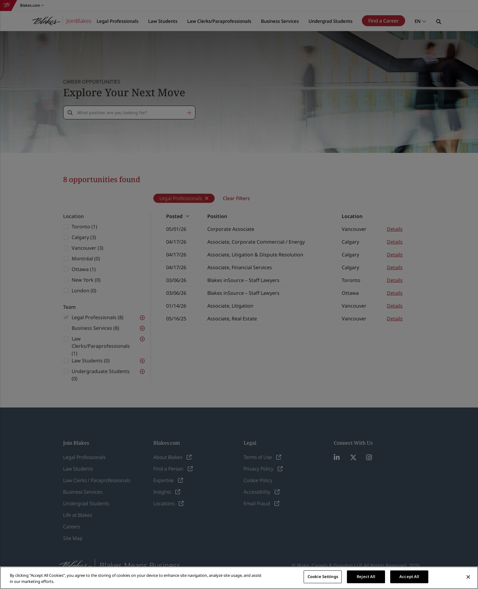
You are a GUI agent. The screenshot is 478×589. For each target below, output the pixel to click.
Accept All (409, 576)
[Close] (468, 577)
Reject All (366, 576)
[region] (239, 577)
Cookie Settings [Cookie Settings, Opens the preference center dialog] (323, 576)
